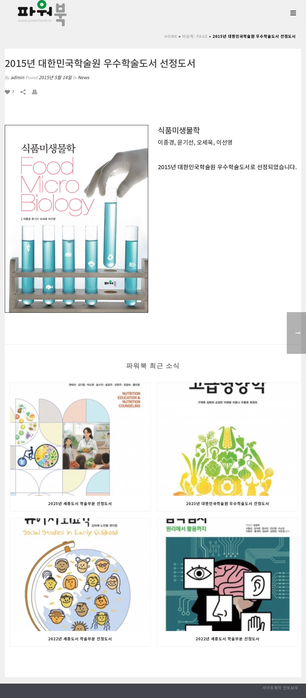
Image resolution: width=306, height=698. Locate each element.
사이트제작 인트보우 (280, 687)
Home (171, 36)
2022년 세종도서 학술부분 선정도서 (80, 638)
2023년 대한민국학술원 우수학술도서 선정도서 (227, 503)
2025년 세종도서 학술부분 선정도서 (80, 503)
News (83, 77)
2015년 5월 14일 (55, 77)
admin (17, 77)
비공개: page (195, 36)
